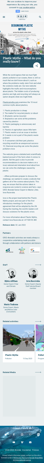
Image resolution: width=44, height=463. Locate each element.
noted (23, 455)
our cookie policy (27, 7)
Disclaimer (26, 450)
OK (18, 11)
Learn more (25, 11)
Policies (35, 450)
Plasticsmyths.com (11, 102)
